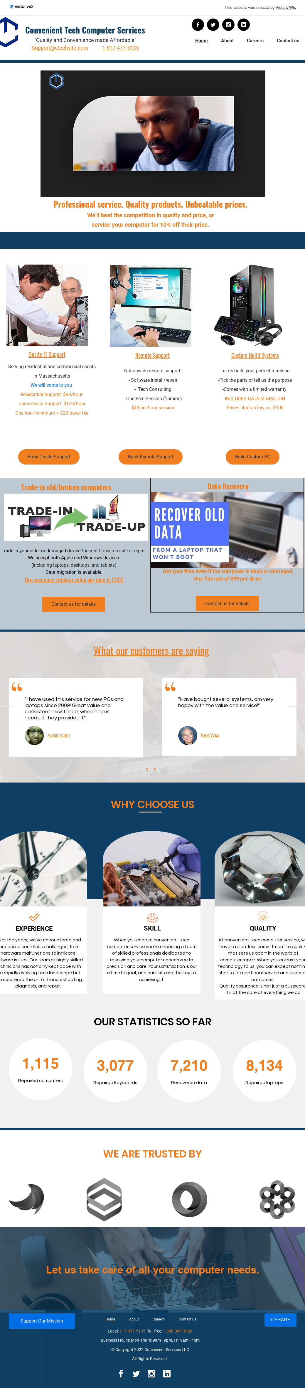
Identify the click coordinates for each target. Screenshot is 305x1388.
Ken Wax (210, 735)
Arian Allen (59, 735)
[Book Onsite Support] (49, 456)
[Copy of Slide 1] (155, 769)
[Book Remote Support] (151, 456)
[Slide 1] (147, 769)
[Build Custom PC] (252, 456)
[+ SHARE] (280, 1320)
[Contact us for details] (73, 604)
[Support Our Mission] (42, 1321)
